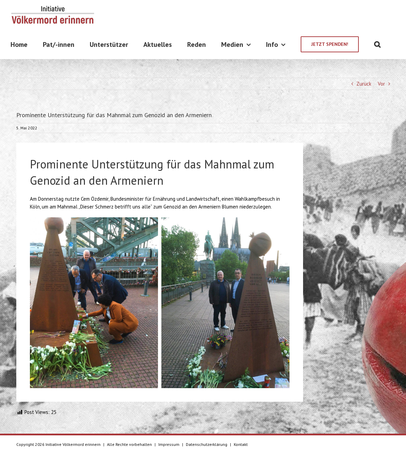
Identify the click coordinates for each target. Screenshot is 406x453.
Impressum (168, 444)
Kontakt (241, 444)
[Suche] (377, 44)
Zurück (363, 83)
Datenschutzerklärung (206, 444)
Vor (381, 83)
